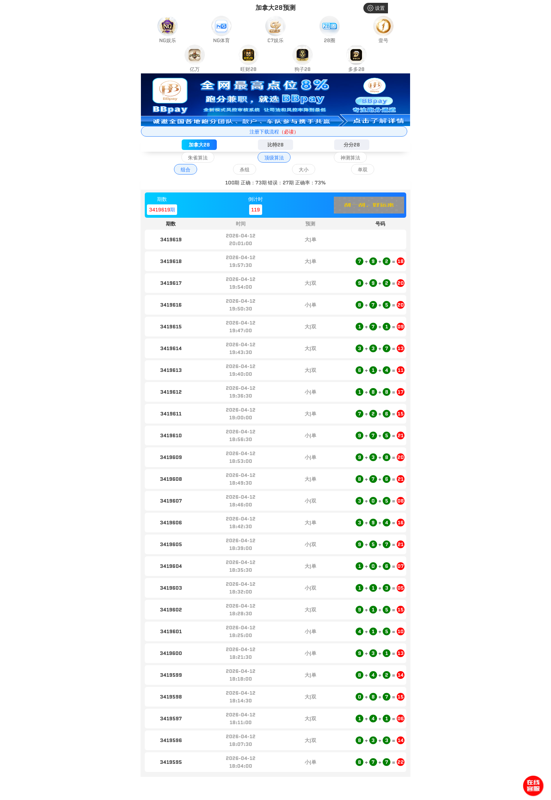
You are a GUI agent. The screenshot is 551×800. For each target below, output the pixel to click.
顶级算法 (274, 157)
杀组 (244, 169)
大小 (304, 169)
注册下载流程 (274, 131)
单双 (363, 169)
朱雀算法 (198, 157)
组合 (185, 169)
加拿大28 (199, 144)
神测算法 (350, 157)
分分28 (352, 144)
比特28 (275, 144)
